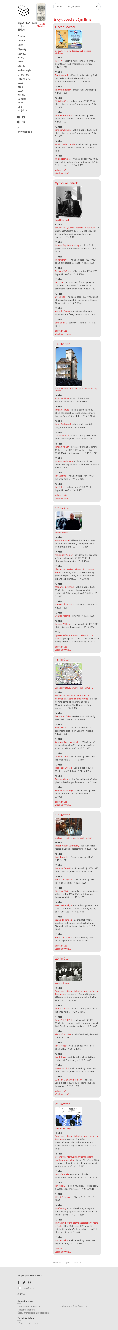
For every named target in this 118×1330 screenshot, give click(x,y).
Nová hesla (20, 85)
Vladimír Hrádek (63, 1034)
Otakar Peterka (62, 615)
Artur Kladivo (61, 727)
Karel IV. (59, 60)
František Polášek (63, 1020)
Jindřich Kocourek (63, 115)
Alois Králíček (61, 101)
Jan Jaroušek (61, 1045)
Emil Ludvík (61, 322)
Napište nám (21, 100)
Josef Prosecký (62, 857)
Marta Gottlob (62, 1068)
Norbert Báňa (61, 1240)
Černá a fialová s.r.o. (27, 1323)
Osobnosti (23, 36)
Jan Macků (60, 1185)
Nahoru (57, 1262)
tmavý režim (29, 1288)
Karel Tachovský (63, 424)
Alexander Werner (63, 554)
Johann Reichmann (64, 461)
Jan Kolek (59, 487)
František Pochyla (63, 905)
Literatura (23, 74)
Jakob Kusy (60, 1057)
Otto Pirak (60, 296)
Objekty (21, 49)
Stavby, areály (21, 55)
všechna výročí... (63, 173)
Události (22, 40)
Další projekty (22, 108)
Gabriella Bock (62, 435)
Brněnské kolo (62, 75)
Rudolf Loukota (62, 1008)
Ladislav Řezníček (63, 604)
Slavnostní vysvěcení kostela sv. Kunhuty (75, 227)
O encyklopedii (23, 130)
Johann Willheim (63, 624)
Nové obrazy (21, 93)
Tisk (76, 1262)
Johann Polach (62, 446)
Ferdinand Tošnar (63, 937)
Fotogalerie (23, 79)
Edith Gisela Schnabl (65, 144)
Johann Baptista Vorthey (67, 245)
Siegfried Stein (62, 891)
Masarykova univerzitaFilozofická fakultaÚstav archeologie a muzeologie (33, 1309)
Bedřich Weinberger (64, 790)
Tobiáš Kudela (62, 1174)
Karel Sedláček (62, 398)
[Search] (77, 6)
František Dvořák (63, 767)
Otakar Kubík (61, 756)
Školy (20, 61)
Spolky (21, 65)
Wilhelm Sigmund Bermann (68, 1079)
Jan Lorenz (60, 282)
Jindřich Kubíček (63, 89)
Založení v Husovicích (66, 742)
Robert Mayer (61, 259)
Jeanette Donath (63, 868)
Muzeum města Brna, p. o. (74, 1306)
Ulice (20, 44)
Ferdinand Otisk (63, 716)
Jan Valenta (60, 475)
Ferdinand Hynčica (64, 879)
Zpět (67, 1262)
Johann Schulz (62, 409)
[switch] (19, 1288)
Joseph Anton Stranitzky (67, 845)
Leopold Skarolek (41, 25)
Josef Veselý (60, 1208)
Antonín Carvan (63, 311)
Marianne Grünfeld (64, 586)
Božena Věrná (61, 779)
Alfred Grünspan (63, 1197)
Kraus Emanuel (62, 540)
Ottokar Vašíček (63, 271)
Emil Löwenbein (63, 129)
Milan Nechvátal (63, 158)
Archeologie (23, 70)
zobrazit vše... (61, 170)
